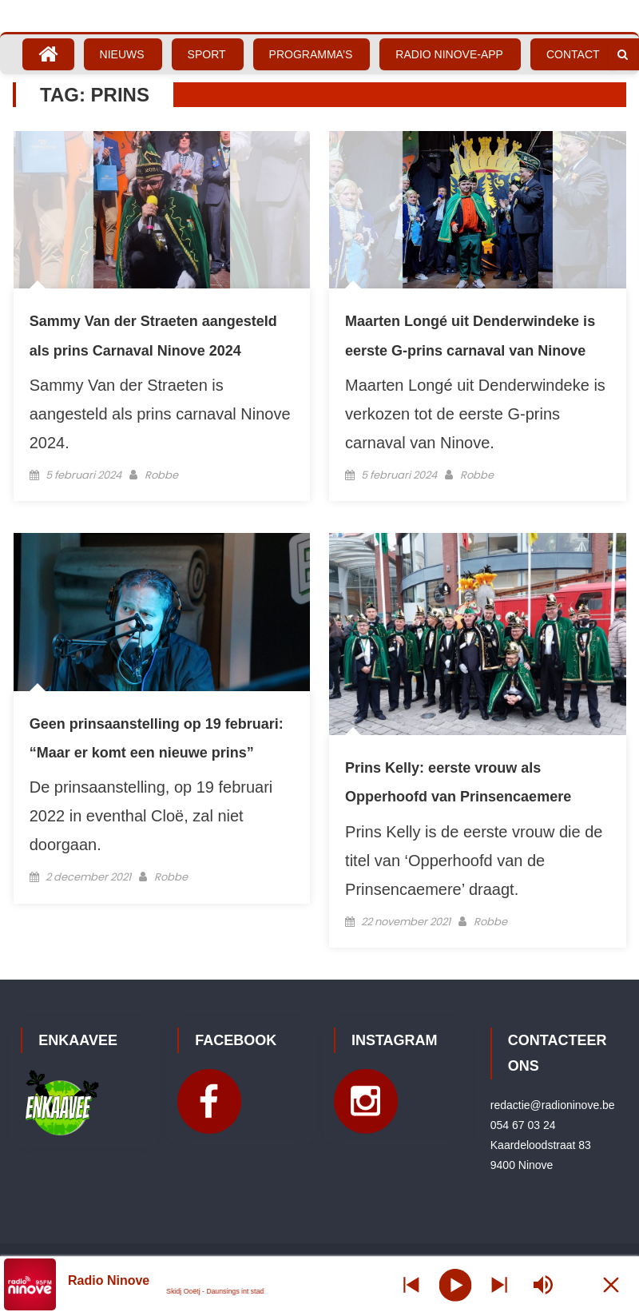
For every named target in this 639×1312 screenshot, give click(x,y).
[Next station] (411, 1284)
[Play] (455, 1284)
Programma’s (311, 54)
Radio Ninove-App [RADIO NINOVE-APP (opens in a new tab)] (449, 54)
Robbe (161, 475)
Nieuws (122, 54)
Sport (207, 54)
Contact (573, 54)
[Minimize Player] (611, 1284)
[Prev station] (499, 1284)
